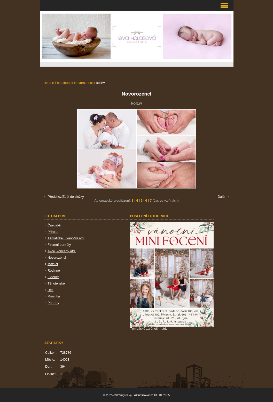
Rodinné (54, 270)
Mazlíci (53, 264)
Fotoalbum (63, 83)
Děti (50, 290)
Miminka (54, 296)
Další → (224, 197)
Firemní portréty (59, 245)
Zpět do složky (73, 197)
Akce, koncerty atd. (62, 251)
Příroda (53, 232)
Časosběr (55, 225)
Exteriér (53, 277)
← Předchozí (53, 197)
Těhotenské (56, 283)
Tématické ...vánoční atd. (66, 238)
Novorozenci (83, 83)
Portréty (53, 303)
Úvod (47, 83)
